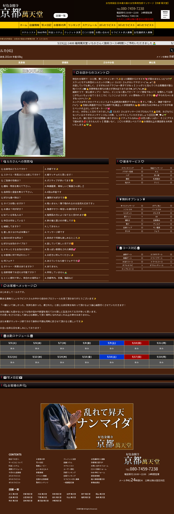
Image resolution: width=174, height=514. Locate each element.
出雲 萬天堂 (27, 497)
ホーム (23, 25)
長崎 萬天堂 (100, 497)
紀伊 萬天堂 (71, 494)
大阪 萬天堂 (42, 494)
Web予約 (42, 32)
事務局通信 (95, 482)
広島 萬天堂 (13, 497)
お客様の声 (60, 25)
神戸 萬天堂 (85, 494)
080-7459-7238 (132, 8)
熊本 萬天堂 (13, 500)
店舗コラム (68, 462)
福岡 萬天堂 (85, 497)
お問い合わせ (102, 32)
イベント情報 (41, 475)
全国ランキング (70, 475)
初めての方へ (14, 459)
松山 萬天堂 (71, 497)
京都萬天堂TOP (97, 462)
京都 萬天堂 (27, 494)
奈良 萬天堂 (56, 494)
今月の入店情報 (15, 472)
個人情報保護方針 (98, 479)
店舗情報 (34, 25)
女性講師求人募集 (143, 32)
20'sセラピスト (107, 25)
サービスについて (16, 462)
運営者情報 (95, 475)
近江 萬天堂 (13, 494)
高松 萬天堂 (56, 497)
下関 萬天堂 (42, 497)
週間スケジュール (15, 469)
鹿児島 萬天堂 (43, 500)
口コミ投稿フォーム (99, 469)
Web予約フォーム (98, 472)
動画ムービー (41, 465)
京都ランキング (70, 472)
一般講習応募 (69, 482)
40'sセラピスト (145, 25)
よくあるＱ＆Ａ (42, 469)
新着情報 (39, 472)
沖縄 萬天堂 (56, 500)
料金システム (55, 32)
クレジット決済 (72, 32)
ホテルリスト (29, 32)
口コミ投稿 (88, 32)
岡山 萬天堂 (100, 494)
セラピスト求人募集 (121, 32)
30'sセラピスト (126, 25)
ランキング (74, 25)
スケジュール (89, 25)
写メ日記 (46, 25)
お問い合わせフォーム (99, 465)
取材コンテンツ (42, 482)
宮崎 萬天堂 (27, 500)
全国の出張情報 (42, 479)
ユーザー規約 (69, 469)
